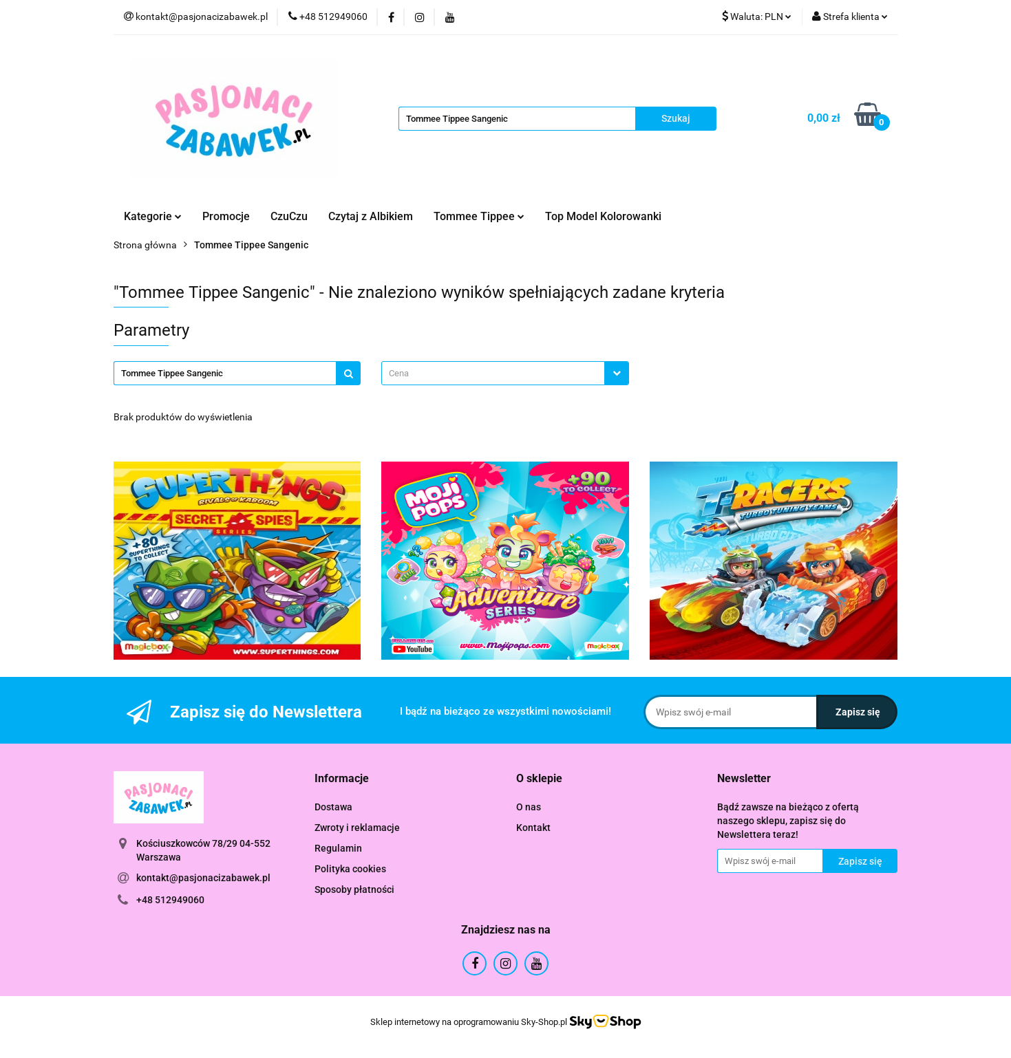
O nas (528, 806)
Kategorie (153, 216)
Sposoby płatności (354, 889)
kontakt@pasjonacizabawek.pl (203, 877)
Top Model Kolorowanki (603, 216)
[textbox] (493, 373)
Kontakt (533, 827)
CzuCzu (289, 216)
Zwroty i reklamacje (357, 827)
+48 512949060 (170, 899)
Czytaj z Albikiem (370, 216)
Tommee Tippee (479, 216)
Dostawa (333, 806)
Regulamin (338, 848)
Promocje (226, 216)
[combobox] (505, 373)
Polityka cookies (350, 868)
